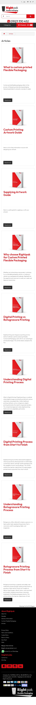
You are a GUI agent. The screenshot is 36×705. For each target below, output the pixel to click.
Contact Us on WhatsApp (11, 651)
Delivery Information (7, 618)
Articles (11, 33)
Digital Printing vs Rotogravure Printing (16, 318)
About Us (3, 614)
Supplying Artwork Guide (15, 193)
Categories (7, 25)
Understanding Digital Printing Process (17, 381)
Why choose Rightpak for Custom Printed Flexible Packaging (16, 257)
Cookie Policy (4, 635)
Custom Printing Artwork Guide (13, 131)
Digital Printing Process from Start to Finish (18, 443)
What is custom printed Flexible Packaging (17, 68)
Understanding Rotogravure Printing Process (16, 507)
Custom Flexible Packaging (8, 621)
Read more (8, 100)
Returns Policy (5, 637)
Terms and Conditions (7, 632)
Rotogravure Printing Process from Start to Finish (16, 569)
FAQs (2, 642)
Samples (3, 616)
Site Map (3, 660)
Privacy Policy (5, 630)
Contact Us (4, 657)
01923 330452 (7, 645)
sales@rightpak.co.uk (9, 648)
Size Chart (4, 640)
